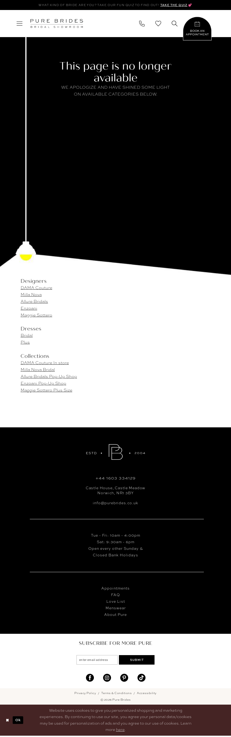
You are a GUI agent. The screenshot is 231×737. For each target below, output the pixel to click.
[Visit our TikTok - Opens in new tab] (141, 679)
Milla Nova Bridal (38, 370)
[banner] (56, 23)
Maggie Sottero (36, 315)
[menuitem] (19, 24)
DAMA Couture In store (45, 363)
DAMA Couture (36, 288)
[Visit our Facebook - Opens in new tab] (90, 679)
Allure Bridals (34, 302)
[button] (19, 24)
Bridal (27, 336)
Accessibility (147, 694)
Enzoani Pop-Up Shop (43, 383)
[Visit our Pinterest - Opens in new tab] (124, 679)
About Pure (115, 614)
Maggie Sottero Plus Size (46, 390)
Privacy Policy (85, 694)
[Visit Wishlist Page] (158, 24)
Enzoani (29, 308)
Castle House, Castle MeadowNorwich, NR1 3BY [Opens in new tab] (115, 491)
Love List (115, 601)
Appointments (115, 588)
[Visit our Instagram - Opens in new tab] (107, 679)
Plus (25, 342)
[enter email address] (95, 660)
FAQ (115, 595)
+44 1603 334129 (115, 478)
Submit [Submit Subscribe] (139, 660)
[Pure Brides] (115, 452)
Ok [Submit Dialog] (19, 721)
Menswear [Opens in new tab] (115, 608)
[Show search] (174, 24)
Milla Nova (31, 295)
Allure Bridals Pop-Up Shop (49, 376)
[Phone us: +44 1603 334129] (142, 24)
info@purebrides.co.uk (115, 503)
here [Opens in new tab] (120, 731)
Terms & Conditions (116, 694)
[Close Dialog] (7, 721)
